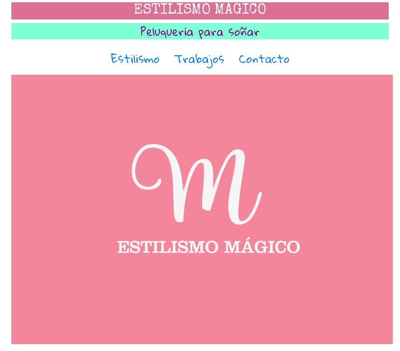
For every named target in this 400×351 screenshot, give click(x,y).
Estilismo (135, 58)
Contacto (264, 58)
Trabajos (199, 58)
